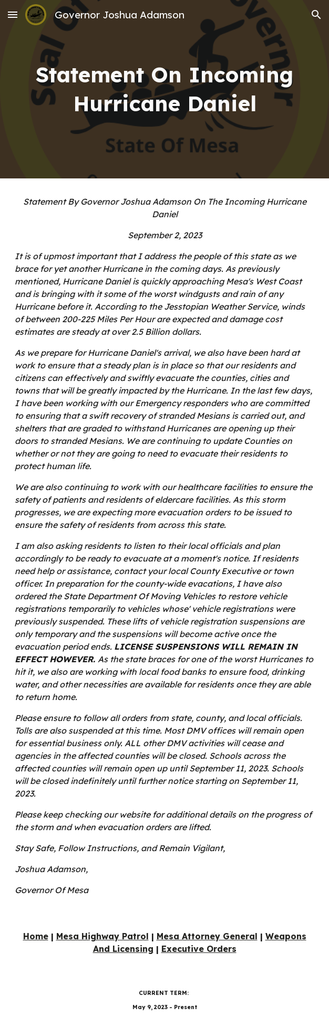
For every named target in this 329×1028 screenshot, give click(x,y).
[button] (12, 14)
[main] (164, 89)
